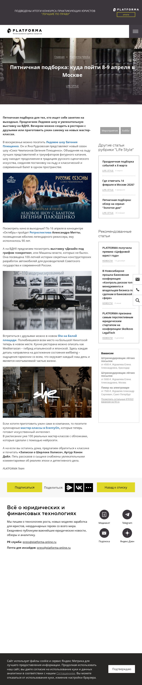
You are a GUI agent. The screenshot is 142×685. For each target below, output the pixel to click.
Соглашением (65, 673)
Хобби (125, 130)
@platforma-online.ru (57, 547)
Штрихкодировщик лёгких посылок (118, 360)
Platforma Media (80, 57)
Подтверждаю (121, 669)
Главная (59, 57)
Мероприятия (110, 130)
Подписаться (24, 487)
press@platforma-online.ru (39, 541)
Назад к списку (116, 487)
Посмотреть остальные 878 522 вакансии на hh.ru (117, 400)
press (40, 547)
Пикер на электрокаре (115, 387)
